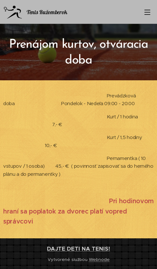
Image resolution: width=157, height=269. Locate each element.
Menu (147, 12)
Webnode (99, 259)
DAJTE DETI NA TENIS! (78, 248)
